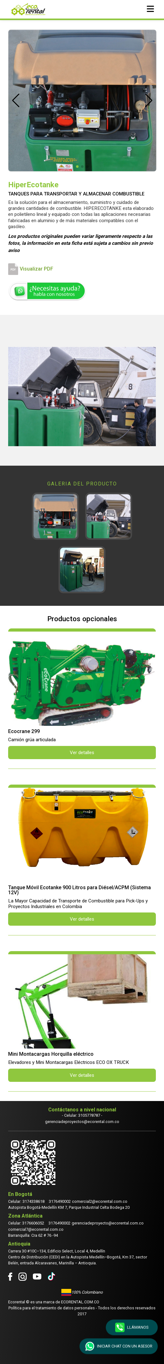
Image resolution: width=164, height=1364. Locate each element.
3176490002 (60, 1201)
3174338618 (33, 1201)
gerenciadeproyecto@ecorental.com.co (108, 1223)
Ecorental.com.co (80, 1302)
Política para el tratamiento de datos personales (51, 1308)
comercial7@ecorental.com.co (36, 1229)
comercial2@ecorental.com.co (99, 1201)
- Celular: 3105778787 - (82, 1115)
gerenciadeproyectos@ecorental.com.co (82, 1121)
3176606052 (33, 1223)
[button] (16, 100)
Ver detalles (82, 752)
